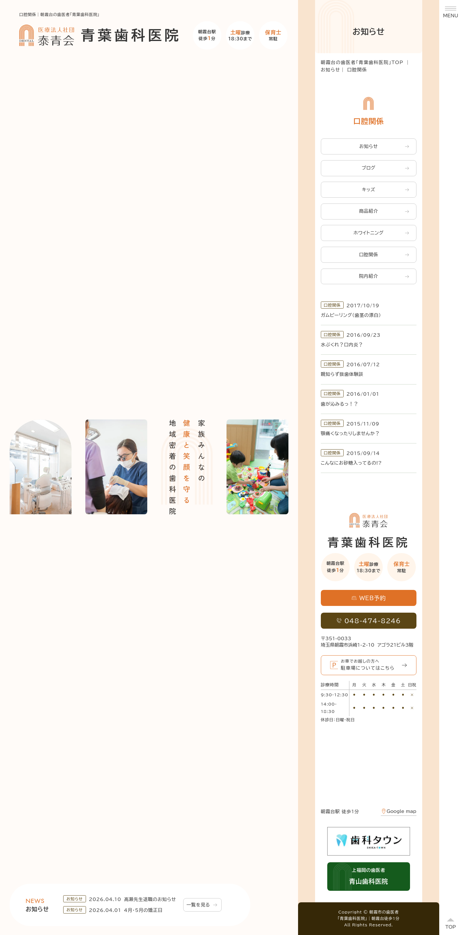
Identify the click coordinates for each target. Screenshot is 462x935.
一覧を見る (201, 904)
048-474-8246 (368, 621)
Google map (398, 811)
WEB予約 (368, 598)
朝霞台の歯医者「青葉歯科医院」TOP (362, 62)
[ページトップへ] (450, 923)
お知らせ (330, 69)
